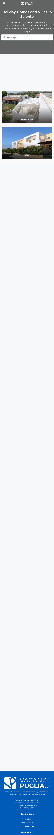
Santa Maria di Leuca (28, 774)
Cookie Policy (28, 789)
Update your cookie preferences (27, 793)
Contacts (28, 814)
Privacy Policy (27, 786)
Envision (41, 826)
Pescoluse (27, 767)
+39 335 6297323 (28, 804)
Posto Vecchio (27, 771)
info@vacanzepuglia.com (28, 809)
